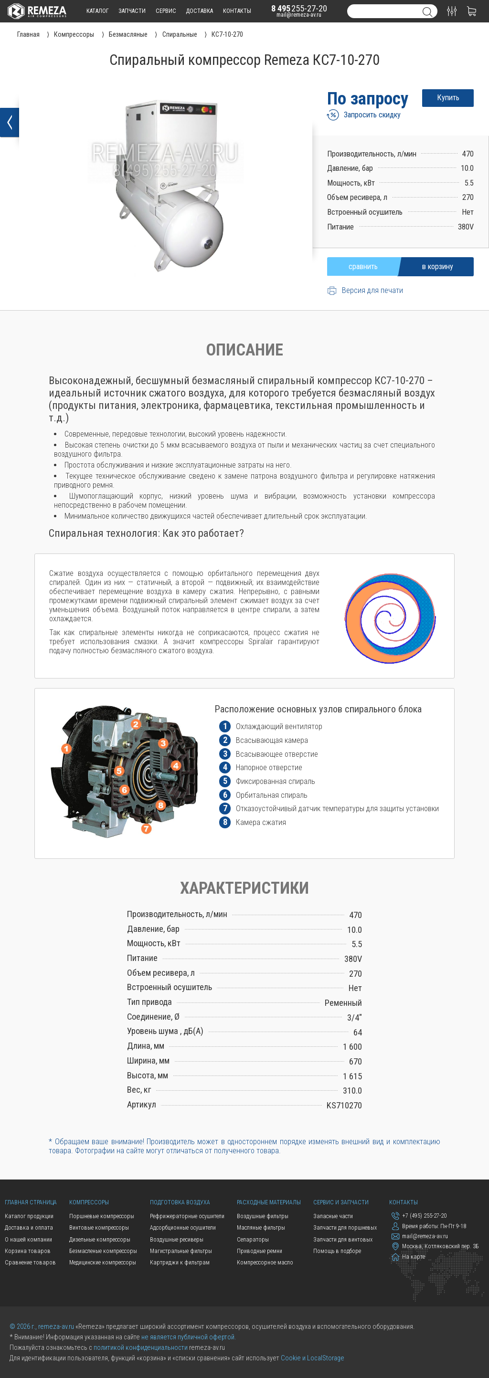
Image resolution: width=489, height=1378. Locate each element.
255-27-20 (299, 8)
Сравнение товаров (30, 1262)
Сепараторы (253, 1239)
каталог (97, 11)
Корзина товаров (28, 1251)
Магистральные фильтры (181, 1251)
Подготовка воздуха (180, 1202)
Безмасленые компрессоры (103, 1251)
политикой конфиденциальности (141, 1347)
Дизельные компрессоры (99, 1239)
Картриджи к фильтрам (180, 1262)
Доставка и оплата (29, 1227)
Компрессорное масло (265, 1262)
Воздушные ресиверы (176, 1239)
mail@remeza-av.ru (298, 14)
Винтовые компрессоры (99, 1227)
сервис (166, 11)
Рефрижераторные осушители (187, 1216)
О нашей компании (28, 1239)
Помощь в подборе (337, 1251)
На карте (408, 1257)
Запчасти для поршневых (345, 1227)
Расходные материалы (269, 1202)
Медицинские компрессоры (102, 1262)
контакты (237, 11)
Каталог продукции (29, 1216)
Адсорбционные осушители (183, 1227)
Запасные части (333, 1216)
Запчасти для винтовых (342, 1239)
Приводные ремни (259, 1251)
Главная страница (31, 1202)
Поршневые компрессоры (101, 1216)
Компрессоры (89, 1202)
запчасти (132, 11)
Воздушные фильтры (262, 1216)
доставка (199, 11)
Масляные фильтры (261, 1227)
